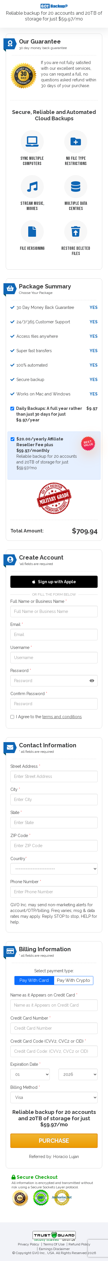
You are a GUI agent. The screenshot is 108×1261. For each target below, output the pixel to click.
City (15, 789)
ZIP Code (20, 835)
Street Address (25, 766)
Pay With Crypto (73, 980)
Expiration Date (25, 1064)
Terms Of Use (54, 1244)
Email (16, 624)
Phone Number (25, 881)
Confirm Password (28, 693)
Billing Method (25, 1087)
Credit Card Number (30, 1018)
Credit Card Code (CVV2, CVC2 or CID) (48, 1041)
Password (20, 670)
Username (21, 647)
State (16, 812)
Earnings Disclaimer (54, 1249)
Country (18, 858)
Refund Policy (79, 1244)
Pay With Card (34, 980)
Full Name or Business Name (38, 601)
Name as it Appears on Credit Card (43, 995)
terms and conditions (62, 716)
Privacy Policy (28, 1244)
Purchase (54, 1140)
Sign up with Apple (54, 581)
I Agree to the (46, 716)
